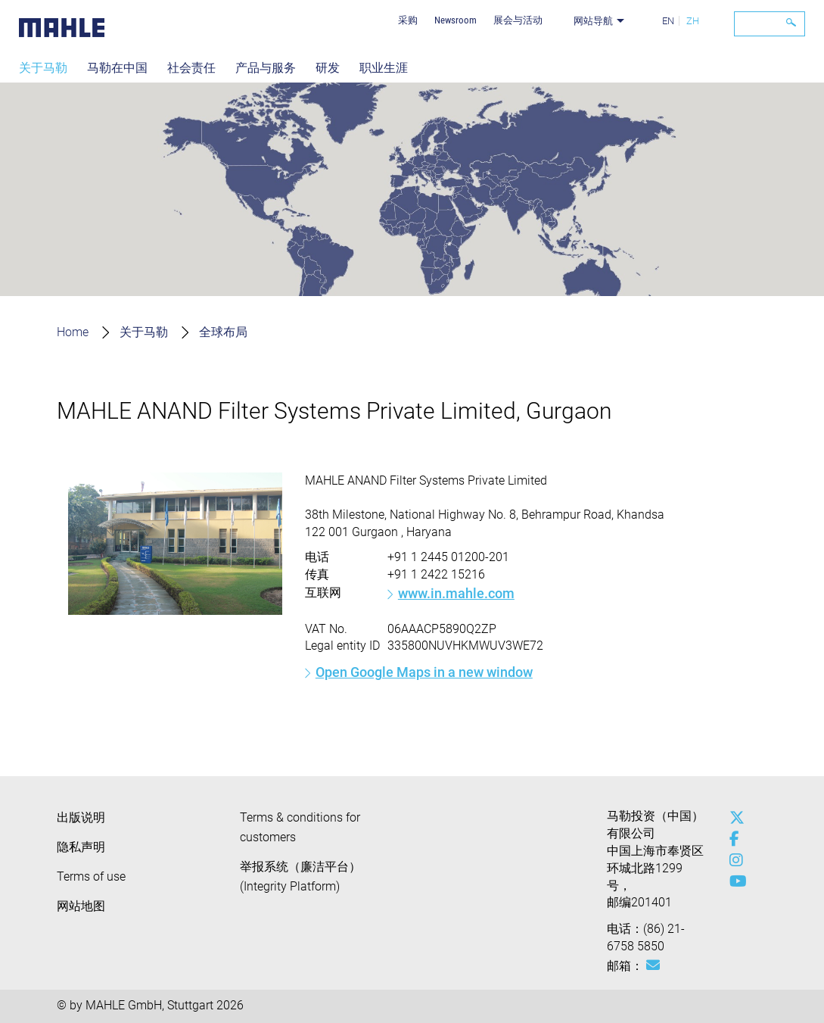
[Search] (769, 24)
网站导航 (593, 21)
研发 (328, 68)
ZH (692, 21)
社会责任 (191, 68)
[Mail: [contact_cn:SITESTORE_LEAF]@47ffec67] (653, 965)
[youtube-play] (733, 881)
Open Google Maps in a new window (424, 672)
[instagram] (733, 860)
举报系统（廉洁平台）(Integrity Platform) (300, 876)
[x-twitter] (733, 818)
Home (73, 332)
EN (668, 21)
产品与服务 (265, 68)
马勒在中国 (117, 68)
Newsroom (455, 20)
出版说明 (81, 817)
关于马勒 (43, 68)
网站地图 (81, 906)
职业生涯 (383, 68)
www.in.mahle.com (456, 593)
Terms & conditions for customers (300, 827)
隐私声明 (81, 847)
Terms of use (91, 876)
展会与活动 (518, 20)
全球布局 (223, 332)
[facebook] (733, 839)
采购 (408, 20)
